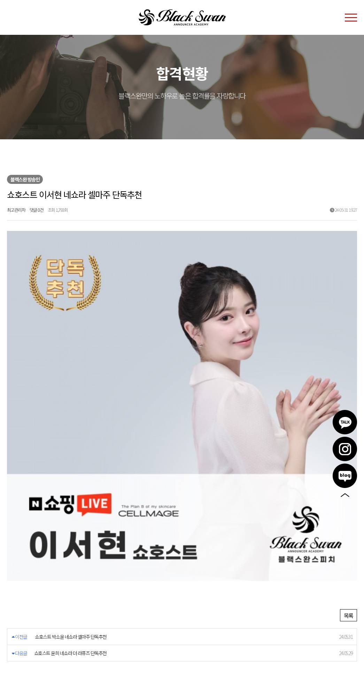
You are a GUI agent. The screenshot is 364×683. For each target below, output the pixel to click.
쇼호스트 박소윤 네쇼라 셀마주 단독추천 (71, 495)
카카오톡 (345, 422)
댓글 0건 (37, 210)
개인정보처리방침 (50, 592)
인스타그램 (345, 449)
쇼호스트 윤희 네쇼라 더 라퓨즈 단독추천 (70, 512)
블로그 (345, 476)
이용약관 (16, 592)
